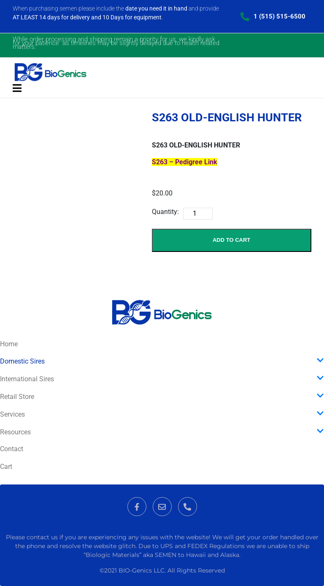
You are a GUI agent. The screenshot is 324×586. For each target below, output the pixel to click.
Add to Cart (231, 240)
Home (9, 344)
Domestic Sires (162, 361)
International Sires (162, 378)
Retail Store (162, 396)
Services (162, 414)
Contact (11, 449)
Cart (6, 467)
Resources (162, 431)
